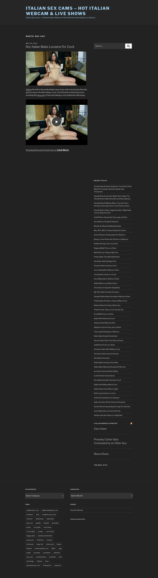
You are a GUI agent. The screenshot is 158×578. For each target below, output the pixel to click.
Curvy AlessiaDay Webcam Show (106, 270)
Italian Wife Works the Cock (104, 318)
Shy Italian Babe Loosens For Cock (50, 47)
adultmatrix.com (32, 510)
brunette (55, 523)
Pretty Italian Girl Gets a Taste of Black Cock (110, 301)
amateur (29, 514)
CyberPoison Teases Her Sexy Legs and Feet (110, 217)
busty (28, 527)
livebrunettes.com (42, 548)
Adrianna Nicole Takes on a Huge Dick (108, 415)
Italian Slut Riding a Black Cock (105, 384)
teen (47, 561)
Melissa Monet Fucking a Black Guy (107, 305)
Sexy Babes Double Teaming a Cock (107, 380)
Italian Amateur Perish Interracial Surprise (109, 402)
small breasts (41, 557)
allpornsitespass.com (50, 510)
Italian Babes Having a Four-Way (106, 362)
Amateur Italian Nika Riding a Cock (107, 349)
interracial (50, 544)
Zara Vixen (100, 428)
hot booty (30, 544)
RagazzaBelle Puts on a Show (105, 248)
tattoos (39, 561)
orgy (60, 548)
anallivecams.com (49, 514)
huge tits (40, 544)
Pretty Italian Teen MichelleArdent (107, 257)
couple (40, 531)
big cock (29, 523)
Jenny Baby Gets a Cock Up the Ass (107, 411)
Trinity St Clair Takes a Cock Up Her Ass (109, 310)
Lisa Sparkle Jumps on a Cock (105, 274)
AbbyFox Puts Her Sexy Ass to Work (107, 327)
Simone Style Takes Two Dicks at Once (108, 340)
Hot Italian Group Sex (102, 358)
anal (37, 514)
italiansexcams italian (75, 519)
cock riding (30, 531)
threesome (47, 565)
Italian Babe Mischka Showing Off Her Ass (110, 367)
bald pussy (40, 519)
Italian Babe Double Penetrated (105, 336)
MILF (53, 548)
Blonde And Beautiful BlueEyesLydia (107, 226)
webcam (57, 565)
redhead (56, 553)
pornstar (37, 553)
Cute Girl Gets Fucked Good (104, 376)
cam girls (37, 527)
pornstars (46, 553)
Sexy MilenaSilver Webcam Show (106, 279)
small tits (52, 557)
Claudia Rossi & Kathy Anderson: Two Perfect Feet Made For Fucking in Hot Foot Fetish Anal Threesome (113, 189)
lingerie (29, 548)
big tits (38, 523)
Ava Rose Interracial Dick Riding (106, 371)
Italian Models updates (105, 423)
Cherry (29, 89)
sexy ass (41, 95)
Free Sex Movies (76, 510)
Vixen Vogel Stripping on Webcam (106, 332)
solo (60, 557)
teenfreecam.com (33, 565)
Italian (59, 544)
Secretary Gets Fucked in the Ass (106, 354)
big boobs (50, 519)
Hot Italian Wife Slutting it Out (105, 261)
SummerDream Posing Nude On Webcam (109, 235)
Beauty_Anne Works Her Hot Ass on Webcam (111, 239)
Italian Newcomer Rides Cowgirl (106, 389)
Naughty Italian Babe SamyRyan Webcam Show (112, 296)
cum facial (50, 531)
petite (28, 553)
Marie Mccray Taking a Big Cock (106, 252)
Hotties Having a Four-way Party (106, 244)
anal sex (29, 519)
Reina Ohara (101, 453)
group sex (30, 540)
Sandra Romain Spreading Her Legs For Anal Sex (112, 407)
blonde (46, 523)
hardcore (40, 540)
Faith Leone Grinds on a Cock (105, 393)
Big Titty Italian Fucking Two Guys (106, 292)
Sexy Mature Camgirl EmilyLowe (106, 222)
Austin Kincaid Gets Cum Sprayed (106, 398)
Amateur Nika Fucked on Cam (105, 266)
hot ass (49, 540)
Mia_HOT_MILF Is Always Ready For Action (110, 230)
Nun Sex (83, 519)
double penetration (45, 536)
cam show (47, 527)
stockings (30, 561)
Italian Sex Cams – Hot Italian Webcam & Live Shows (67, 11)
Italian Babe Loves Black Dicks (105, 283)
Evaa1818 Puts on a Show (103, 314)
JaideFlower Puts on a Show (104, 345)
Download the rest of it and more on (47, 150)
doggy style (30, 536)
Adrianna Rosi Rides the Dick (104, 323)
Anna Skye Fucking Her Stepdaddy (107, 288)
